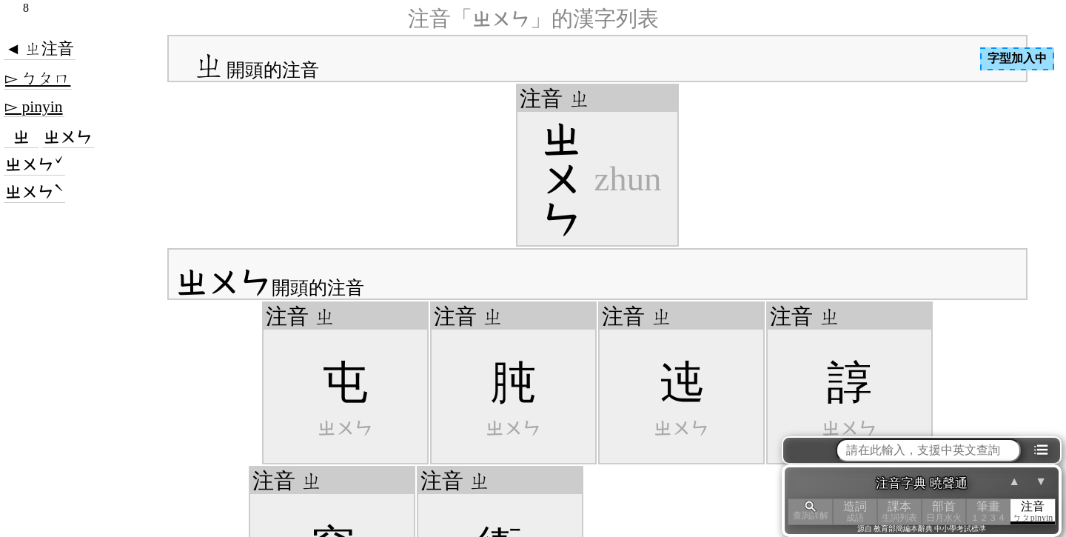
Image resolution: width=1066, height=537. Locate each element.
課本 (899, 511)
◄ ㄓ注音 (39, 49)
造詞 (855, 511)
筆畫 (988, 511)
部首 (944, 511)
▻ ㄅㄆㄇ (37, 78)
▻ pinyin (34, 107)
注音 (1032, 511)
